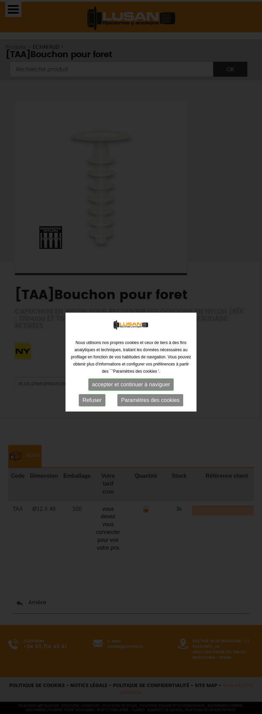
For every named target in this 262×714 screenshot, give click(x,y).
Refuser (92, 403)
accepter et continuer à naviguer (131, 388)
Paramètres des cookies (150, 403)
